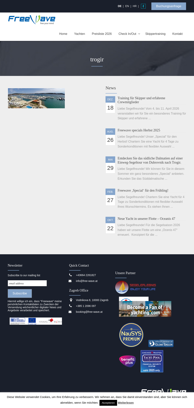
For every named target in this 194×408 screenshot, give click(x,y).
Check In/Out (127, 33)
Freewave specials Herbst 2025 (139, 130)
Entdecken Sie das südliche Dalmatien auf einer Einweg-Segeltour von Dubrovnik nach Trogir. (150, 160)
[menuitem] (119, 6)
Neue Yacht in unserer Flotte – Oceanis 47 (146, 219)
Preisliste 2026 (102, 33)
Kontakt (177, 33)
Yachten (79, 33)
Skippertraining (155, 33)
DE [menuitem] (119, 6)
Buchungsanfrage (168, 6)
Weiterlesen (126, 402)
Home (63, 33)
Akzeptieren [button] (108, 402)
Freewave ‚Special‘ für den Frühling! (143, 190)
